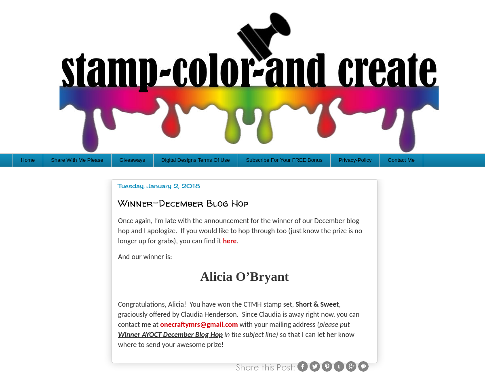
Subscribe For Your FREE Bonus (284, 160)
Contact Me (401, 160)
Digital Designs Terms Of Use (195, 160)
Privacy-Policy (355, 160)
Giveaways (133, 160)
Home (28, 160)
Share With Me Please (77, 160)
